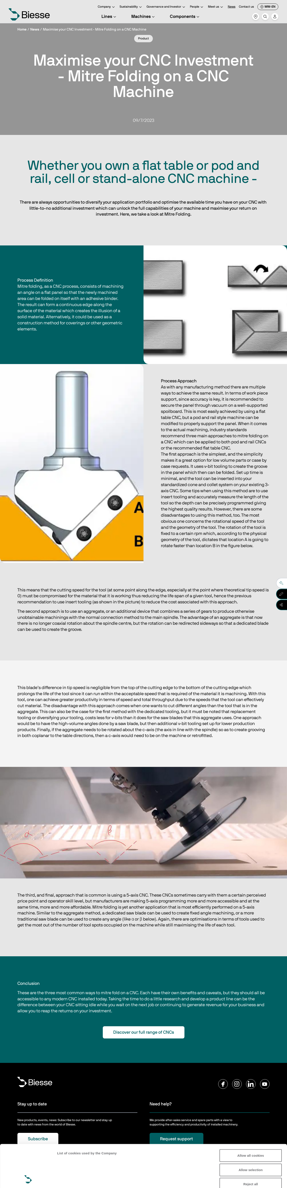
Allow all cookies (250, 1116)
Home (22, 29)
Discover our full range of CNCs (143, 1032)
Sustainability (131, 7)
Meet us (216, 7)
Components (185, 16)
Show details (67, 1179)
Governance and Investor (166, 7)
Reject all (250, 1144)
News (231, 6)
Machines (143, 16)
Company (107, 7)
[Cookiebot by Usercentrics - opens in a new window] (28, 1179)
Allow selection (251, 1130)
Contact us (246, 6)
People (197, 7)
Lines (109, 16)
